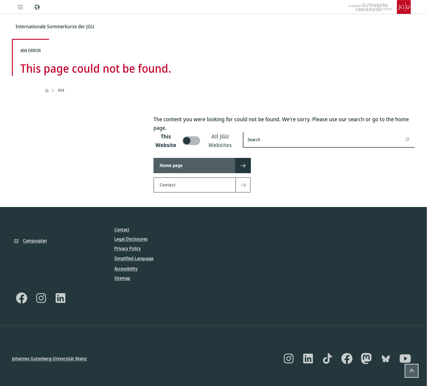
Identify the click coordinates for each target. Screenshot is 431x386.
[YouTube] (405, 358)
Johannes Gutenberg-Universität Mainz (49, 358)
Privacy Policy (127, 248)
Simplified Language (133, 258)
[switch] (194, 140)
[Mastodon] (366, 358)
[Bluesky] (385, 358)
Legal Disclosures (131, 239)
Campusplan (35, 240)
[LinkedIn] (60, 297)
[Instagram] (41, 297)
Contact (121, 229)
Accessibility (126, 268)
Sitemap (122, 278)
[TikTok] (327, 358)
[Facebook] (21, 297)
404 (61, 90)
